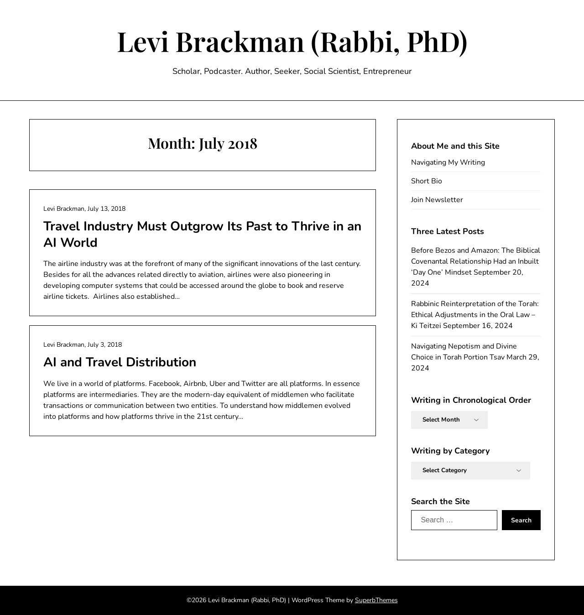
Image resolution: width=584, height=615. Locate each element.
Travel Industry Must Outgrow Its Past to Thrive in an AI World (202, 234)
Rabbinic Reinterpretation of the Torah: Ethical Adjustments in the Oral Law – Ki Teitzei (475, 315)
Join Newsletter (437, 200)
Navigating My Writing (448, 162)
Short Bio (426, 181)
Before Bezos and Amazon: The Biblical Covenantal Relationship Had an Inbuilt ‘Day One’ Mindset (475, 261)
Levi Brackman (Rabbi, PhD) (292, 40)
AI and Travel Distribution (119, 362)
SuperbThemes (376, 600)
